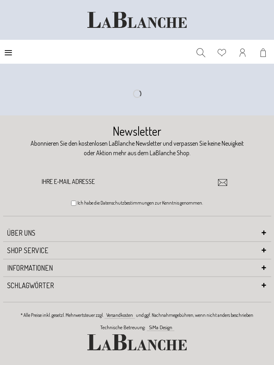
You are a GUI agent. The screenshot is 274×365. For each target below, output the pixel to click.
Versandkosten (119, 315)
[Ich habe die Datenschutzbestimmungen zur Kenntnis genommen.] (73, 203)
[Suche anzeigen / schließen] (201, 52)
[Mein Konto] (243, 52)
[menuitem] (8, 52)
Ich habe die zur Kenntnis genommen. (140, 203)
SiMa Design (160, 327)
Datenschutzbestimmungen (127, 203)
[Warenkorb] (264, 52)
